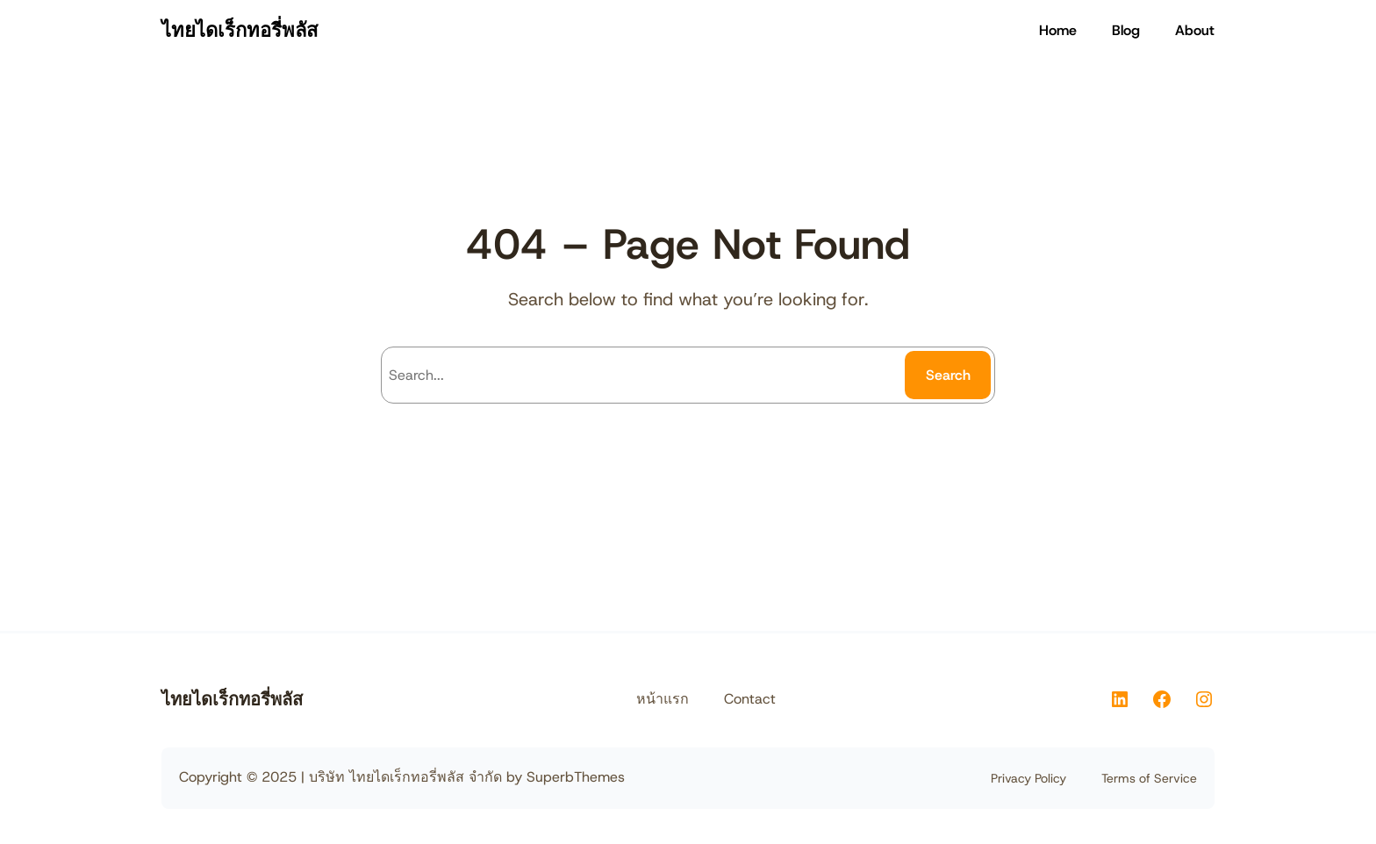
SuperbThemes (576, 777)
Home (1058, 30)
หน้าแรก (662, 699)
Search (948, 375)
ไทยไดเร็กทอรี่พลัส (239, 30)
